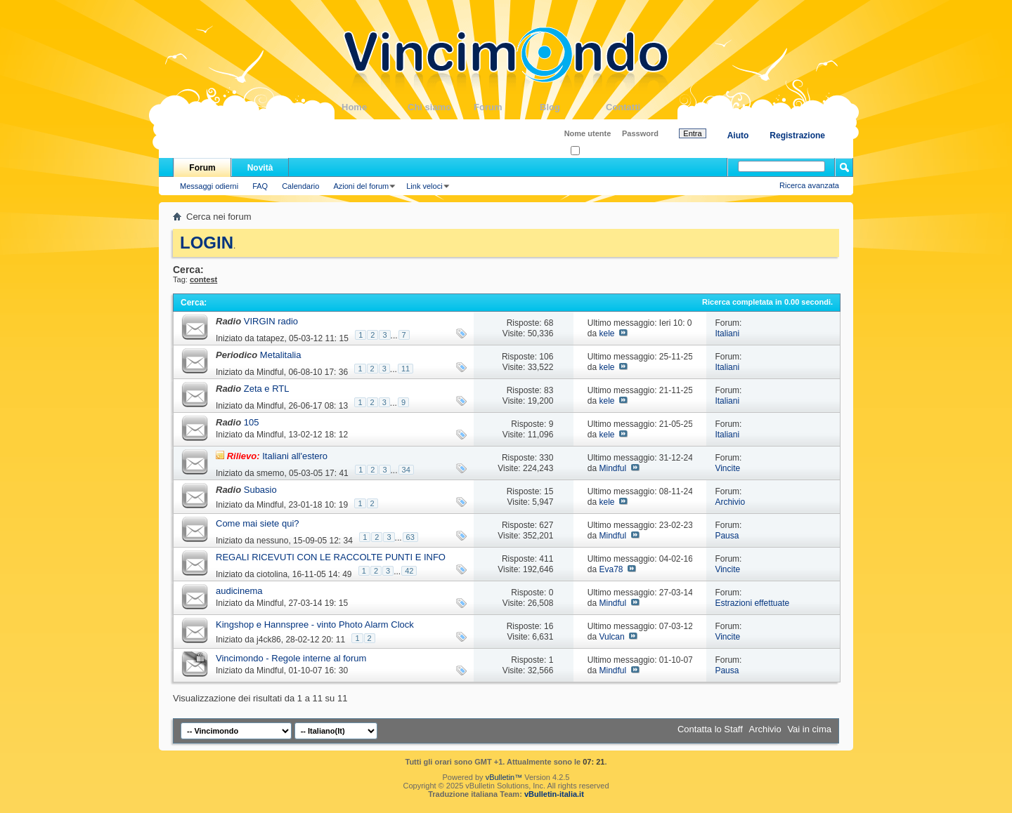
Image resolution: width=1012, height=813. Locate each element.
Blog (573, 107)
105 (251, 422)
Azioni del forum (361, 186)
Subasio (260, 489)
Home (375, 107)
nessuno (272, 541)
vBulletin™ (504, 777)
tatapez (270, 338)
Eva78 (611, 569)
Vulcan (611, 637)
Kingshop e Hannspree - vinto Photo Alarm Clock (315, 624)
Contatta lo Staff (710, 729)
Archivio (730, 502)
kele (606, 333)
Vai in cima (809, 729)
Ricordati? (592, 151)
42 (409, 571)
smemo (270, 473)
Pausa (727, 536)
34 (406, 469)
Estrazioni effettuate (752, 603)
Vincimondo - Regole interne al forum (291, 658)
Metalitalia (280, 355)
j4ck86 (269, 640)
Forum (507, 107)
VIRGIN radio (271, 321)
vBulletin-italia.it (554, 794)
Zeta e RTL (267, 388)
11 (405, 368)
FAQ (260, 186)
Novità (260, 168)
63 (410, 537)
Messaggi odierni (209, 186)
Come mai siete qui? (257, 523)
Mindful (270, 372)
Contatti (639, 107)
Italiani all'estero (294, 456)
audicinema (239, 591)
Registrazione (797, 135)
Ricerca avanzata (809, 185)
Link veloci (424, 186)
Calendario (300, 186)
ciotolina (272, 574)
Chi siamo (441, 107)
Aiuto (738, 135)
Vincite (727, 468)
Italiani (727, 333)
